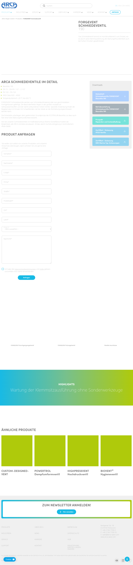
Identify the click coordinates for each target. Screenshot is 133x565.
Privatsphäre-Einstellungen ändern (74, 547)
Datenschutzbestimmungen (25, 269)
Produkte (5, 527)
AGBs (42, 269)
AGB (69, 539)
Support (5, 545)
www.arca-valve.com (108, 536)
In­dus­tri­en (22, 12)
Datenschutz (73, 533)
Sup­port (49, 12)
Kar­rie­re (77, 12)
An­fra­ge (115, 12)
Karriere (38, 539)
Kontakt (38, 545)
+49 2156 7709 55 (109, 532)
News (90, 12)
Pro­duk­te (6, 12)
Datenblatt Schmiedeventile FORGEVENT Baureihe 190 (111, 95)
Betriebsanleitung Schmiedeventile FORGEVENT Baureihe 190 (111, 108)
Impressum (72, 527)
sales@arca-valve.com (110, 534)
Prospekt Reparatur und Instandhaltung (111, 120)
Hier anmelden (66, 511)
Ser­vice (36, 12)
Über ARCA (63, 12)
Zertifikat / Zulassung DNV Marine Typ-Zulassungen (111, 141)
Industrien (6, 533)
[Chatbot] (6, 559)
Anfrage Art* (6, 227)
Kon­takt (102, 12)
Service (4, 539)
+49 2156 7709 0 (109, 530)
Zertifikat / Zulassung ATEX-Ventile (111, 131)
